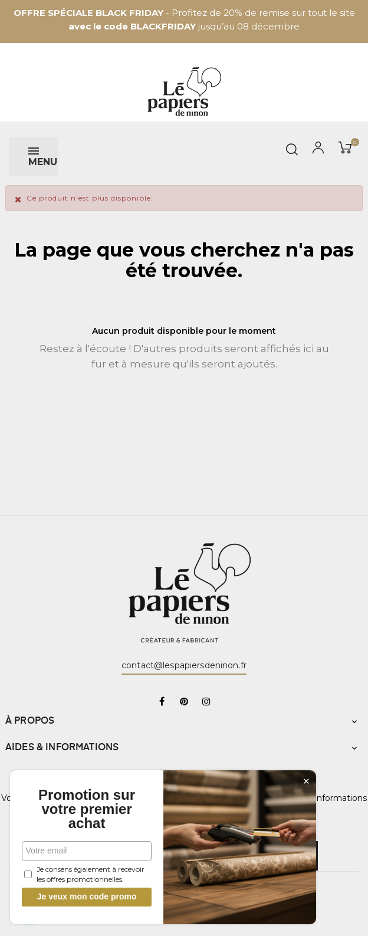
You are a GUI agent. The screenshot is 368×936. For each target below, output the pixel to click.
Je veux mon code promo (89, 896)
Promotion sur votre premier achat (88, 809)
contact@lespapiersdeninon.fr (184, 665)
